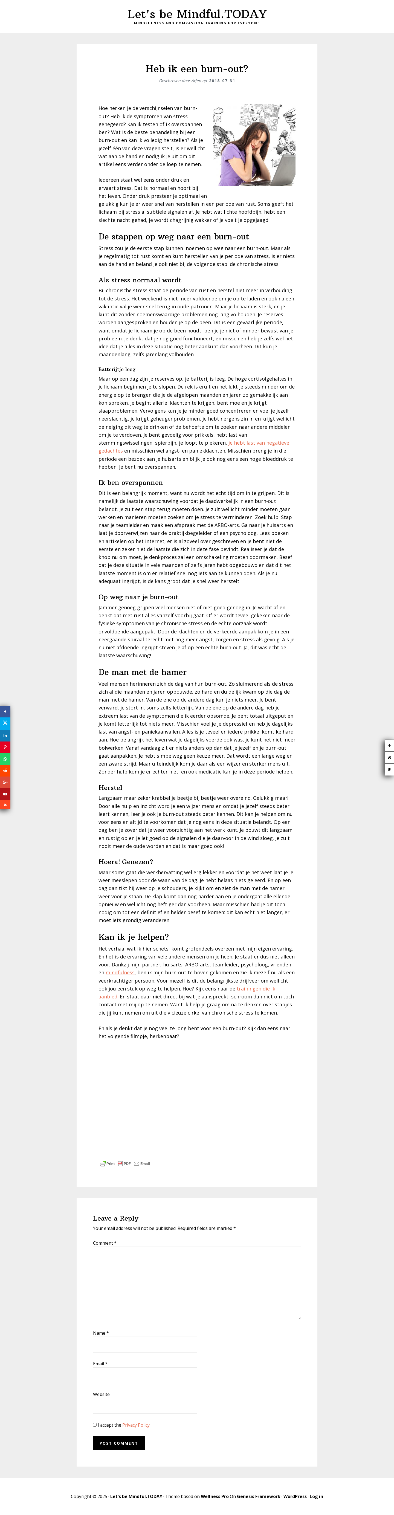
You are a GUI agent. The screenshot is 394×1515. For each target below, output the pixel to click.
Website (101, 1394)
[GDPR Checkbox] (95, 1425)
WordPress (295, 1496)
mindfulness (120, 972)
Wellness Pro (215, 1496)
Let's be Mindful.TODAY (197, 14)
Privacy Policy (136, 1425)
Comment (105, 1243)
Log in (316, 1496)
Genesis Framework (258, 1496)
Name (101, 1333)
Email (100, 1364)
